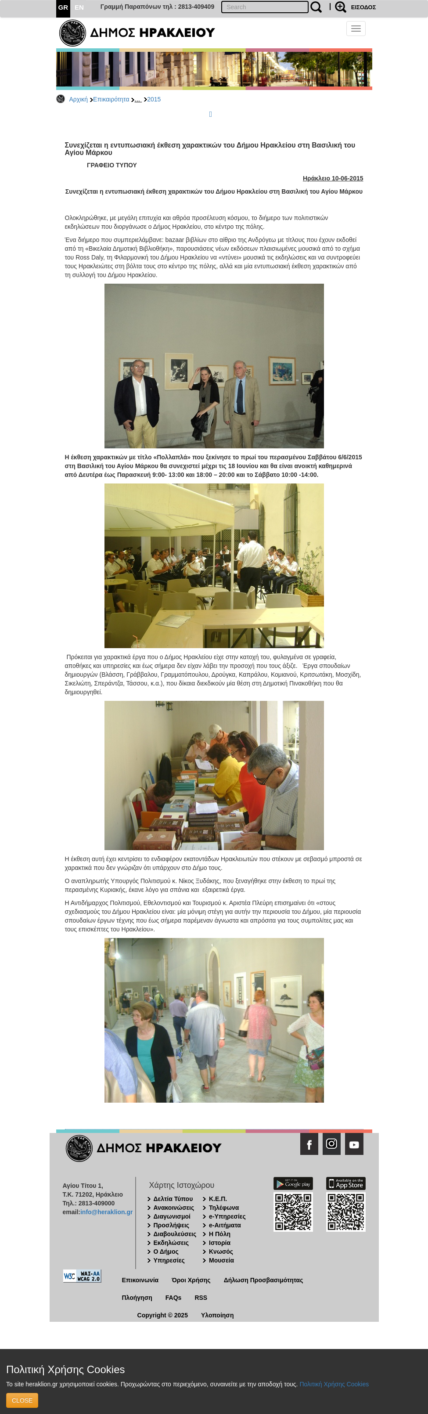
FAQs (173, 1297)
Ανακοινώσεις (174, 1207)
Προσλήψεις (172, 1225)
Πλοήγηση (137, 1297)
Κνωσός (221, 1251)
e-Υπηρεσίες (227, 1216)
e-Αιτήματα (225, 1225)
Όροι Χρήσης (191, 1280)
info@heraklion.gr (106, 1212)
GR (63, 7)
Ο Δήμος (166, 1251)
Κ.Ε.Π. (218, 1198)
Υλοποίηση (217, 1315)
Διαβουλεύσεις (175, 1233)
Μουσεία (221, 1260)
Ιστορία (219, 1242)
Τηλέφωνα (224, 1207)
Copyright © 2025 (162, 1315)
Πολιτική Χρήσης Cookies (334, 1384)
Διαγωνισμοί (172, 1216)
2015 (154, 99)
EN (79, 7)
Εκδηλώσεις (171, 1242)
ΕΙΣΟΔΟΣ (363, 7)
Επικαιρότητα (111, 99)
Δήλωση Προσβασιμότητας (263, 1280)
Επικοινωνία (140, 1280)
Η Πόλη (219, 1233)
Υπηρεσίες (169, 1260)
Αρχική (78, 99)
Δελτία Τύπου (173, 1198)
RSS (200, 1297)
